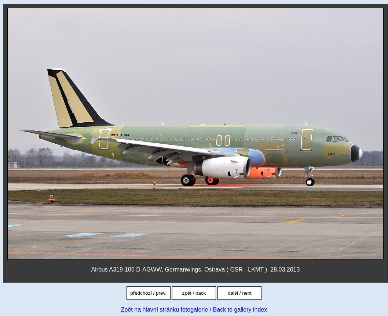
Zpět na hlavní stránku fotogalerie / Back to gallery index (194, 309)
